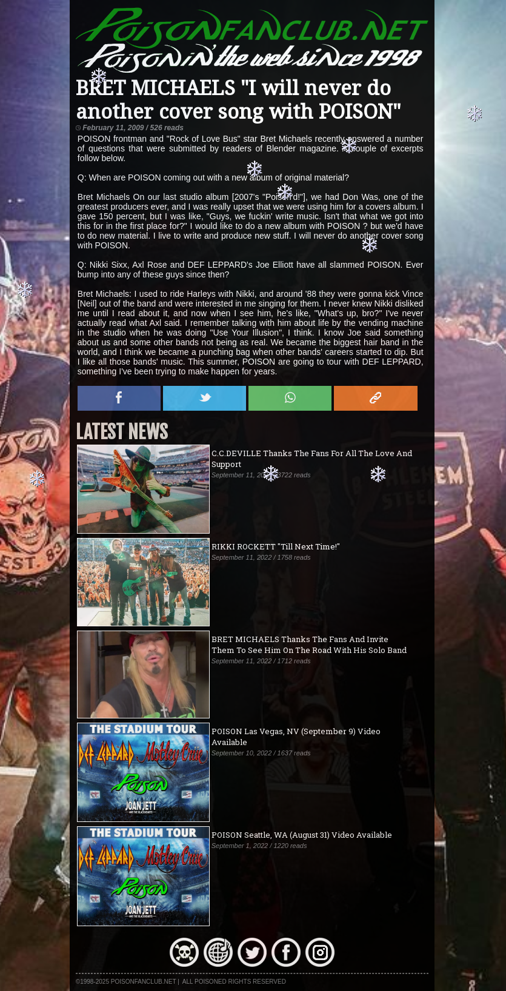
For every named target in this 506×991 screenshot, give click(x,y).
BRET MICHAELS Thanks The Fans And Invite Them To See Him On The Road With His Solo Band (309, 644)
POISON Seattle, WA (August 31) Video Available (301, 834)
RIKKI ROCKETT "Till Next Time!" (275, 546)
